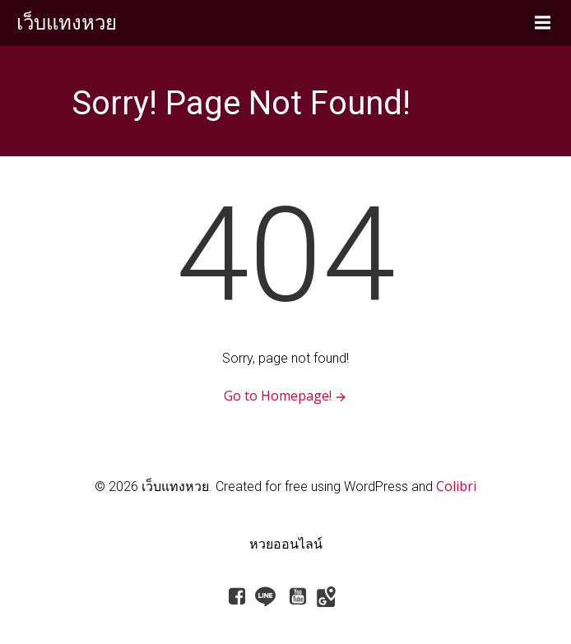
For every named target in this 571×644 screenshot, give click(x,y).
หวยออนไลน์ (286, 544)
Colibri (456, 486)
